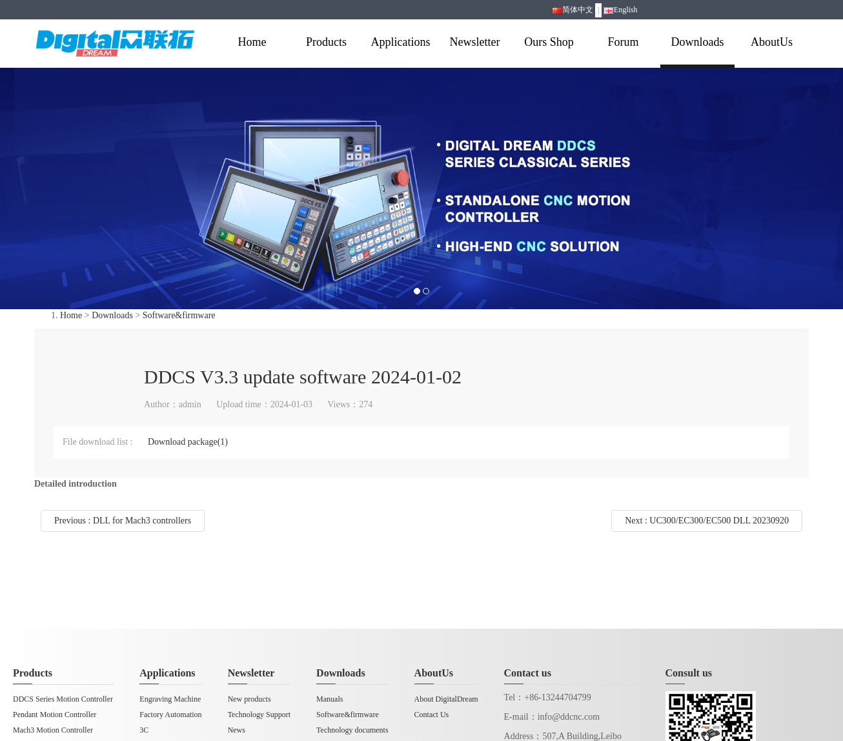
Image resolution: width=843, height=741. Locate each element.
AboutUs (772, 42)
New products (249, 699)
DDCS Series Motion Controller (63, 699)
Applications (401, 42)
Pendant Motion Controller (54, 714)
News (236, 730)
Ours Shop (549, 42)
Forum (622, 42)
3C (143, 730)
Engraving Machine (170, 699)
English (621, 9)
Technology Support (259, 714)
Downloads (697, 42)
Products (326, 42)
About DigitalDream (446, 699)
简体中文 (572, 9)
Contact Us (431, 714)
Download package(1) (188, 442)
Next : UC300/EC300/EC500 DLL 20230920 (707, 520)
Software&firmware (179, 315)
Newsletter (475, 42)
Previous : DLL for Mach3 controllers (122, 520)
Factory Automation (170, 714)
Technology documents (352, 730)
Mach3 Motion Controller (53, 730)
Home (252, 42)
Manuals (329, 699)
